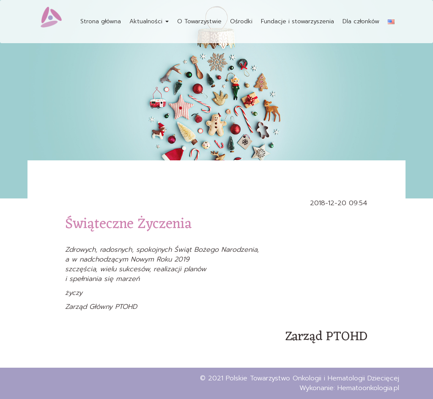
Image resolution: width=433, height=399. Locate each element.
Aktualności (149, 21)
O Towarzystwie (199, 21)
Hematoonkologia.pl (368, 388)
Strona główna (100, 21)
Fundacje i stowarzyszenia (297, 21)
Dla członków (361, 21)
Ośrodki (241, 21)
